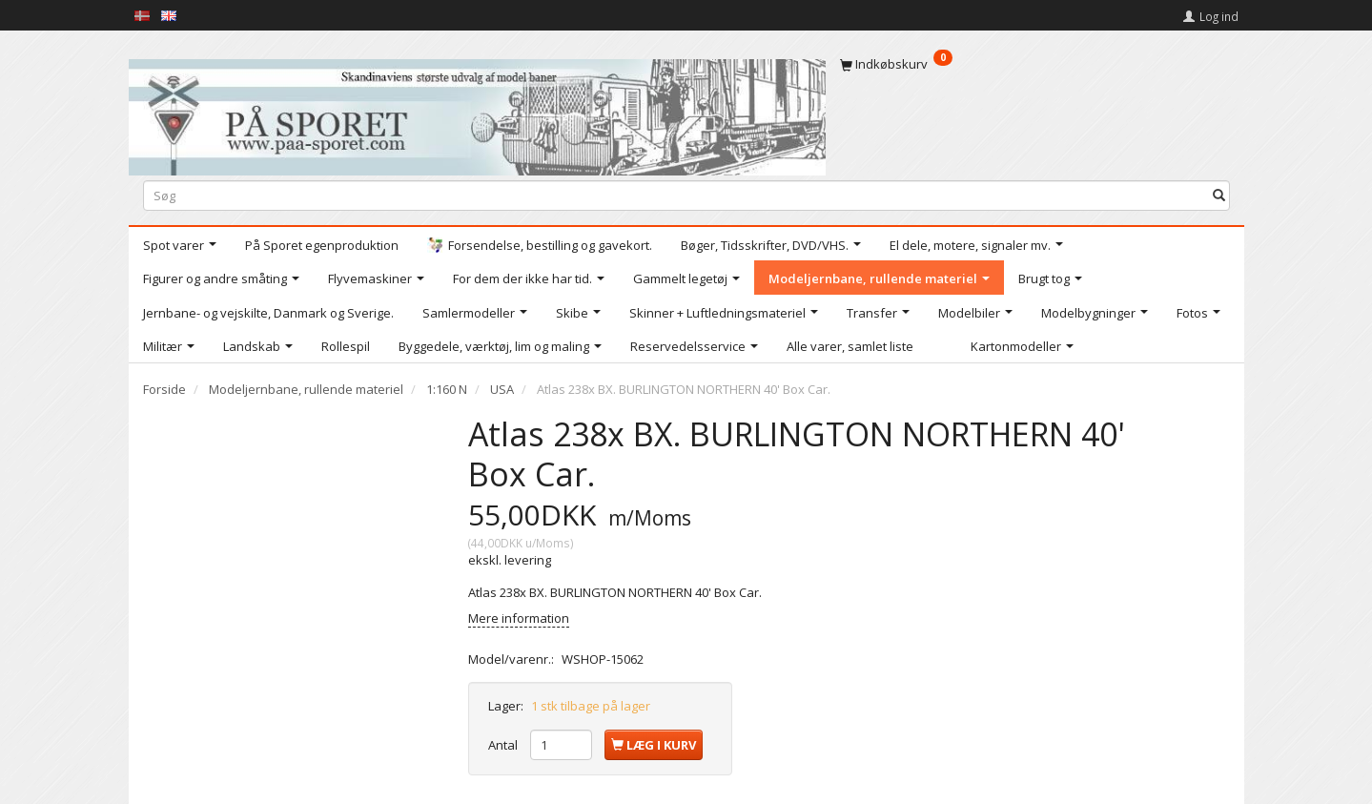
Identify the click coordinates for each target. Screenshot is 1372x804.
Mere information (518, 618)
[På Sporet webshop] (477, 113)
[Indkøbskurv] (1035, 64)
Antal (504, 744)
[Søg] (1219, 195)
